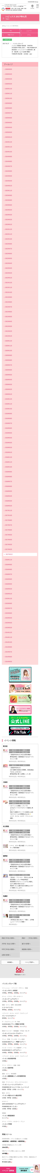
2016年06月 (8, 579)
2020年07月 (8, 365)
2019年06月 (8, 428)
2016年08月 (8, 569)
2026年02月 (8, 84)
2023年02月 (8, 219)
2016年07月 (8, 574)
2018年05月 (8, 491)
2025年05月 (8, 122)
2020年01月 (8, 394)
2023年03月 (8, 214)
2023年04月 (8, 210)
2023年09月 (8, 195)
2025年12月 (8, 88)
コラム (29, 34)
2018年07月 (8, 481)
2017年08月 (8, 520)
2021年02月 (8, 331)
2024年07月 (8, 166)
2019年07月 (8, 423)
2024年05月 (8, 176)
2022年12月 (8, 229)
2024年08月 (8, 161)
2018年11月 (8, 462)
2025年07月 (8, 113)
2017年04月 (8, 539)
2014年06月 (8, 657)
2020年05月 (8, 375)
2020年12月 (8, 341)
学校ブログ (11, 34)
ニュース (29, 30)
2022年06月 (8, 253)
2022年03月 (8, 268)
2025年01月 (8, 137)
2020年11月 (8, 346)
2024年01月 (8, 185)
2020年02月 (8, 389)
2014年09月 (8, 647)
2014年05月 (8, 661)
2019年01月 (8, 452)
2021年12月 (8, 282)
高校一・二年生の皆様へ (30, 938)
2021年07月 (8, 307)
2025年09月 (8, 103)
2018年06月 (8, 486)
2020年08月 (8, 360)
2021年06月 (8, 312)
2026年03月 (8, 79)
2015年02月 (8, 627)
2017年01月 (9, 554)
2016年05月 (8, 584)
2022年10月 (8, 239)
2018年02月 (8, 506)
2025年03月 (8, 132)
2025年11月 (8, 93)
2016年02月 (8, 589)
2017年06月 (8, 530)
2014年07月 (8, 652)
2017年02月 (8, 549)
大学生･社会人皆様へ (9, 944)
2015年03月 (8, 623)
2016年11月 (8, 559)
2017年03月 (8, 544)
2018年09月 (8, 472)
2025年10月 (8, 98)
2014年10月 (8, 642)
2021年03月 (8, 326)
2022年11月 (8, 234)
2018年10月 (8, 467)
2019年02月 (8, 447)
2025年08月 (8, 108)
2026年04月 (8, 74)
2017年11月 (8, 510)
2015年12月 (8, 598)
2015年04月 (8, 618)
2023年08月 (8, 200)
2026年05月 (8, 69)
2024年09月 (8, 156)
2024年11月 (8, 147)
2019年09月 (8, 413)
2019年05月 (8, 433)
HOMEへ (10, 962)
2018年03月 (8, 501)
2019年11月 (8, 404)
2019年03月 (8, 442)
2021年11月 (8, 287)
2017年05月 (8, 535)
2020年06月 (8, 370)
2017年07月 (8, 525)
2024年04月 (8, 181)
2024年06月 (8, 171)
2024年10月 (8, 151)
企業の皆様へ (6, 955)
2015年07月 (8, 608)
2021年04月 (8, 321)
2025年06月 (8, 118)
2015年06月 (8, 613)
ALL (11, 30)
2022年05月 (8, 258)
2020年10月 (8, 350)
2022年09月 (8, 244)
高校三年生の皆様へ (8, 938)
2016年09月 (8, 564)
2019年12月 (8, 399)
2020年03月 (8, 384)
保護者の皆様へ (27, 949)
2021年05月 (8, 316)
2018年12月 (8, 457)
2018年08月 (8, 476)
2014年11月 (8, 637)
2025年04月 (8, 127)
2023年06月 (8, 205)
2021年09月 (8, 297)
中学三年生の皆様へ (8, 949)
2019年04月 (8, 438)
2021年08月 (8, 302)
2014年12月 (8, 632)
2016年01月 (8, 593)
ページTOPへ (29, 962)
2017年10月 (8, 515)
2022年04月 (8, 263)
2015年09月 (8, 603)
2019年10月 (8, 409)
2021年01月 (8, 336)
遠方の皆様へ (26, 944)
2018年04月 (8, 496)
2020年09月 (8, 355)
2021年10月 (8, 292)
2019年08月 (8, 418)
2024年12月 (8, 142)
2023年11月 (8, 190)
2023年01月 (8, 224)
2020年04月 (8, 379)
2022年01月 (8, 278)
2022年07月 (8, 248)
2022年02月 (8, 273)
